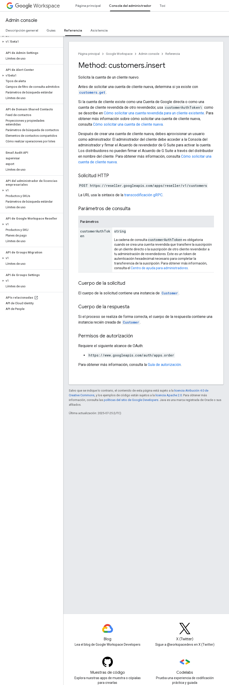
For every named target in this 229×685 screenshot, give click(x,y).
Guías (51, 30)
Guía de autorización (164, 364)
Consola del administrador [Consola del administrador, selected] (130, 6)
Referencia (172, 54)
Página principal (88, 6)
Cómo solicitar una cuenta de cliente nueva (128, 124)
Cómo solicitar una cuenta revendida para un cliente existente (154, 113)
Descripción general (22, 30)
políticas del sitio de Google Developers (131, 400)
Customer (170, 293)
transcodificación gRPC (143, 195)
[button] (30, 36)
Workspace (37, 6)
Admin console (21, 20)
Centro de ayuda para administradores (159, 268)
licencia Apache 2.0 (168, 395)
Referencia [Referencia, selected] (73, 30)
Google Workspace (119, 54)
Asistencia (99, 30)
